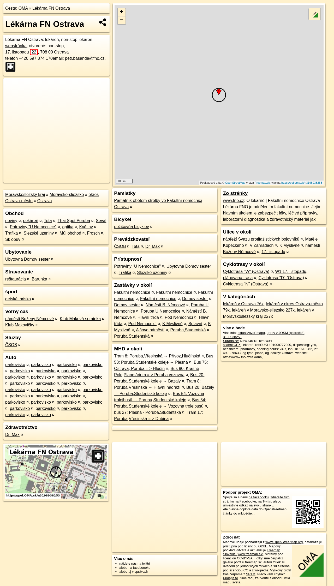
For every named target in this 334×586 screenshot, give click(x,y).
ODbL (262, 546)
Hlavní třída (148, 317)
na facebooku (259, 497)
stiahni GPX (232, 345)
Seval (101, 220)
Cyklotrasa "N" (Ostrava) (246, 284)
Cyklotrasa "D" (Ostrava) (281, 278)
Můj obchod (70, 233)
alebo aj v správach (133, 571)
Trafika (11, 233)
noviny (11, 220)
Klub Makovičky (19, 325)
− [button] (121, 20)
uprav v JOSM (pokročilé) (285, 333)
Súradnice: (231, 341)
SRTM (250, 574)
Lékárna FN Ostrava (51, 8)
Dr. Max (12, 434)
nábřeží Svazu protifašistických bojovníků (261, 239)
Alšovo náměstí (150, 330)
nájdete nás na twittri (134, 563)
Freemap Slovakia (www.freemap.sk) (251, 552)
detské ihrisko (18, 299)
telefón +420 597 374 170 (29, 58)
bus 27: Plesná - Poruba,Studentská (147, 412)
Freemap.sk (262, 182)
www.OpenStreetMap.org (284, 542)
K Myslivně (172, 323)
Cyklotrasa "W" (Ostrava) (246, 271)
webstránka (16, 46)
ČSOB (11, 345)
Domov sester (195, 298)
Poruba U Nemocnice (161, 311)
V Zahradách (262, 245)
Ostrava (44, 201)
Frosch (93, 233)
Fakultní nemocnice (132, 292)
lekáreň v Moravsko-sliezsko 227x (263, 310)
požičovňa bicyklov (131, 226)
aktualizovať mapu (251, 333)
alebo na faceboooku (134, 568)
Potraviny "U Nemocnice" (33, 227)
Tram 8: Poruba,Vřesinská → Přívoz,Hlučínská (157, 356)
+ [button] (121, 12)
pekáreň (30, 220)
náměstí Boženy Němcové (29, 318)
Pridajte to (230, 578)
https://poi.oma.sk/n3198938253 (301, 182)
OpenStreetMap (235, 182)
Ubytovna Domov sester (27, 259)
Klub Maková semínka (80, 318)
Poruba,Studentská (188, 330)
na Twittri (264, 501)
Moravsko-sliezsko (67, 194)
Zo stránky (235, 193)
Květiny (86, 227)
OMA (23, 8)
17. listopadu (21, 52)
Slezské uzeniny (39, 233)
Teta (48, 220)
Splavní (195, 323)
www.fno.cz (233, 200)
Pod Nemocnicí (179, 317)
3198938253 (232, 337)
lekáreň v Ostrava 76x (243, 304)
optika (68, 227)
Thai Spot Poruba (74, 220)
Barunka (39, 279)
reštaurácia (15, 279)
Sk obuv (12, 239)
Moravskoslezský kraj (25, 194)
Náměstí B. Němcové (165, 305)
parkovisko (15, 364)
